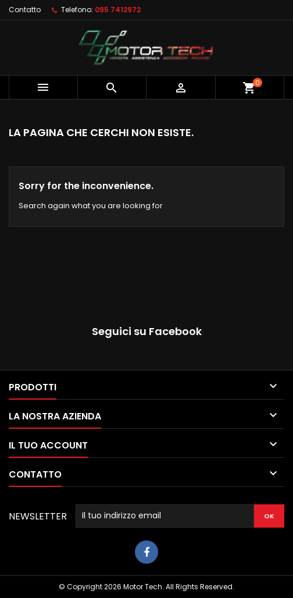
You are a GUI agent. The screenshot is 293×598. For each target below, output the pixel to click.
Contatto (25, 10)
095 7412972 (118, 10)
